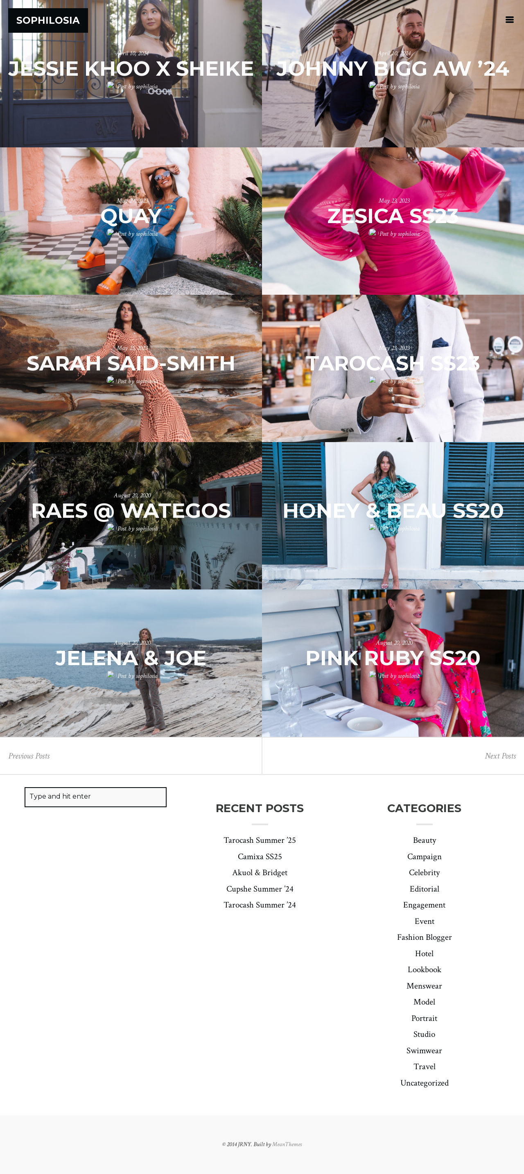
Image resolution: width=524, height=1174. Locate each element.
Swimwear (424, 1050)
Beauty (424, 840)
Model (424, 1001)
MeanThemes (287, 1144)
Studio (424, 1034)
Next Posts (500, 755)
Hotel (424, 953)
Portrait (424, 1018)
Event (424, 921)
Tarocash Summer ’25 (260, 840)
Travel (424, 1066)
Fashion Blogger (424, 937)
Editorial (424, 888)
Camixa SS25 (260, 856)
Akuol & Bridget (259, 872)
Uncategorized (424, 1082)
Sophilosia (48, 20)
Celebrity (424, 872)
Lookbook (424, 969)
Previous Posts (29, 755)
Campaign (424, 856)
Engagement (424, 904)
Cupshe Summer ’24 (260, 888)
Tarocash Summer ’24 (260, 904)
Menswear (424, 985)
